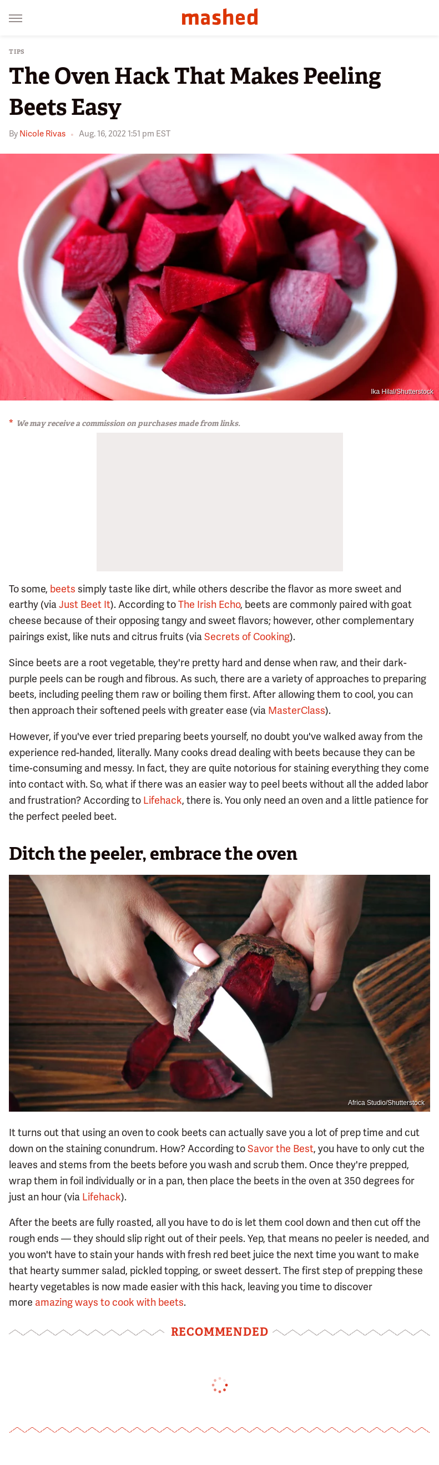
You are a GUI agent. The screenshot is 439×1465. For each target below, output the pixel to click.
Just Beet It (84, 604)
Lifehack (162, 800)
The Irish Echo (209, 604)
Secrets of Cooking (247, 636)
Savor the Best (281, 1148)
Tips (17, 52)
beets (62, 588)
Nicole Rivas (42, 133)
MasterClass (296, 710)
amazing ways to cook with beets (109, 1302)
